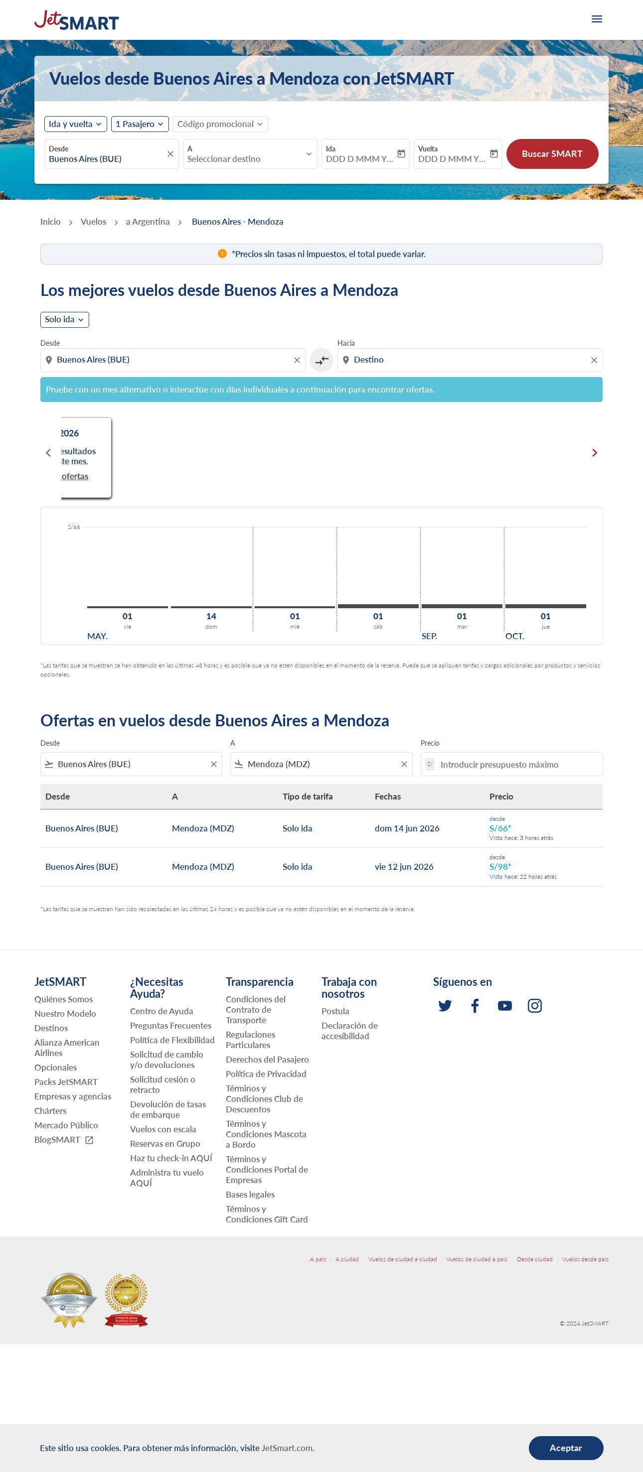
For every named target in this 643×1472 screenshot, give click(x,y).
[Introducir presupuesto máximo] (516, 764)
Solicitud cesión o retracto (162, 1084)
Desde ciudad (535, 1259)
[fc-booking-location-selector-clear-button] (171, 153)
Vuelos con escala (163, 1129)
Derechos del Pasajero (267, 1059)
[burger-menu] (596, 20)
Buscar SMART (552, 153)
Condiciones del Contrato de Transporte (256, 1009)
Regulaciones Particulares (250, 1039)
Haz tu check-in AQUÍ (171, 1158)
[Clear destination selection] (595, 360)
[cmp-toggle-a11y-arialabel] (321, 360)
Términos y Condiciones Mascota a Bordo (266, 1134)
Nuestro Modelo (65, 1013)
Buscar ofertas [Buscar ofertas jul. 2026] (495, 466)
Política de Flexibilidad (172, 1040)
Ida (330, 148)
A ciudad (347, 1259)
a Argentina (148, 221)
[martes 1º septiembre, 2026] (462, 606)
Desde (58, 148)
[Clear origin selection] (298, 360)
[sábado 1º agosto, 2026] (378, 606)
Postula (335, 1011)
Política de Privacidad (266, 1074)
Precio (430, 743)
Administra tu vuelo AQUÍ (167, 1177)
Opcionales (55, 1067)
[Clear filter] (213, 764)
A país (318, 1259)
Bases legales (250, 1194)
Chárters (50, 1110)
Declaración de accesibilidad (350, 1030)
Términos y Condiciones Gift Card (267, 1214)
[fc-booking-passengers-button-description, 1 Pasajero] (135, 124)
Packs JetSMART (66, 1081)
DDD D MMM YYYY (360, 159)
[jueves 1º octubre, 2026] (545, 606)
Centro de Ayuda (161, 1011)
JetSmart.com (287, 1448)
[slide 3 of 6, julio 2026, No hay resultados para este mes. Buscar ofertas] (495, 453)
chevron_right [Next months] (595, 453)
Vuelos (93, 221)
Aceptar (566, 1447)
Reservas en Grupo (165, 1143)
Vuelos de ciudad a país (476, 1259)
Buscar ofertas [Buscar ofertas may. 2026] (148, 466)
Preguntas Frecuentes (170, 1025)
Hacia (346, 343)
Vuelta (428, 148)
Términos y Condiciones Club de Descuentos (264, 1098)
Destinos (51, 1028)
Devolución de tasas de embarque (168, 1109)
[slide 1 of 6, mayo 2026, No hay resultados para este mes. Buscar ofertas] (148, 453)
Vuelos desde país (585, 1259)
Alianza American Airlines (67, 1047)
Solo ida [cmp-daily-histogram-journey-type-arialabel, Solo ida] (60, 319)
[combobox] (106, 159)
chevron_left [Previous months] (48, 453)
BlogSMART (64, 1140)
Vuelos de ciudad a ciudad (402, 1259)
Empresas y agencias (72, 1096)
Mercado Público (66, 1125)
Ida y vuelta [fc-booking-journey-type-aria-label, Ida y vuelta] (71, 124)
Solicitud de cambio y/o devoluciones (166, 1059)
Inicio (50, 221)
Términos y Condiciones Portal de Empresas (267, 1169)
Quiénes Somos (63, 999)
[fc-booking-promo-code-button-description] (215, 124)
